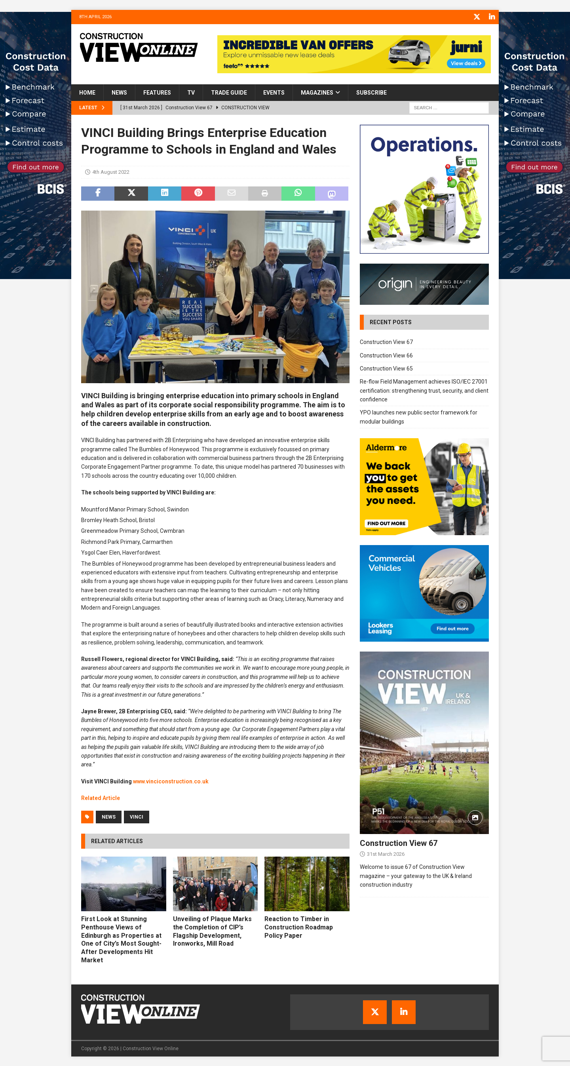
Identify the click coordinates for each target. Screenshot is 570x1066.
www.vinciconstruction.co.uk (171, 781)
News (119, 92)
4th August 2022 (110, 172)
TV (191, 92)
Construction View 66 (386, 355)
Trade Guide (229, 92)
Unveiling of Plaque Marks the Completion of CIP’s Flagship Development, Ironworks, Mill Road (212, 931)
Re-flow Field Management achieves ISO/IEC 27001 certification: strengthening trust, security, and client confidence (424, 390)
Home (87, 92)
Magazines (317, 92)
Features (157, 92)
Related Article (100, 797)
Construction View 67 (386, 341)
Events (274, 92)
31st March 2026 (386, 854)
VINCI (136, 816)
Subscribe (371, 92)
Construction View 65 (386, 368)
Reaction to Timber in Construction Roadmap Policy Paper (298, 927)
